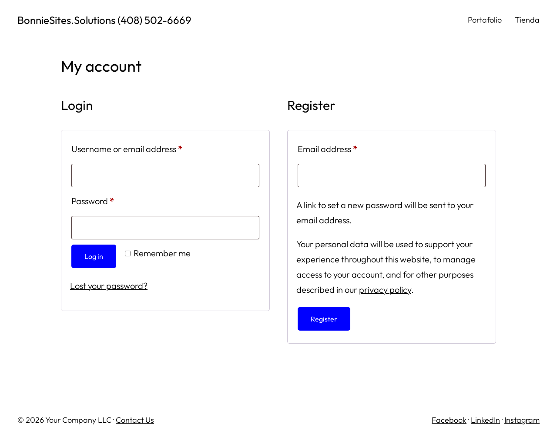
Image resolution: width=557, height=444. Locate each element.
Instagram (522, 420)
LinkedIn (485, 420)
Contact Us (135, 420)
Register (324, 319)
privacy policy (385, 289)
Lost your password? (109, 285)
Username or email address (143, 147)
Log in (93, 256)
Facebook (449, 420)
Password (109, 199)
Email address (344, 147)
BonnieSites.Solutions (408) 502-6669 (104, 20)
